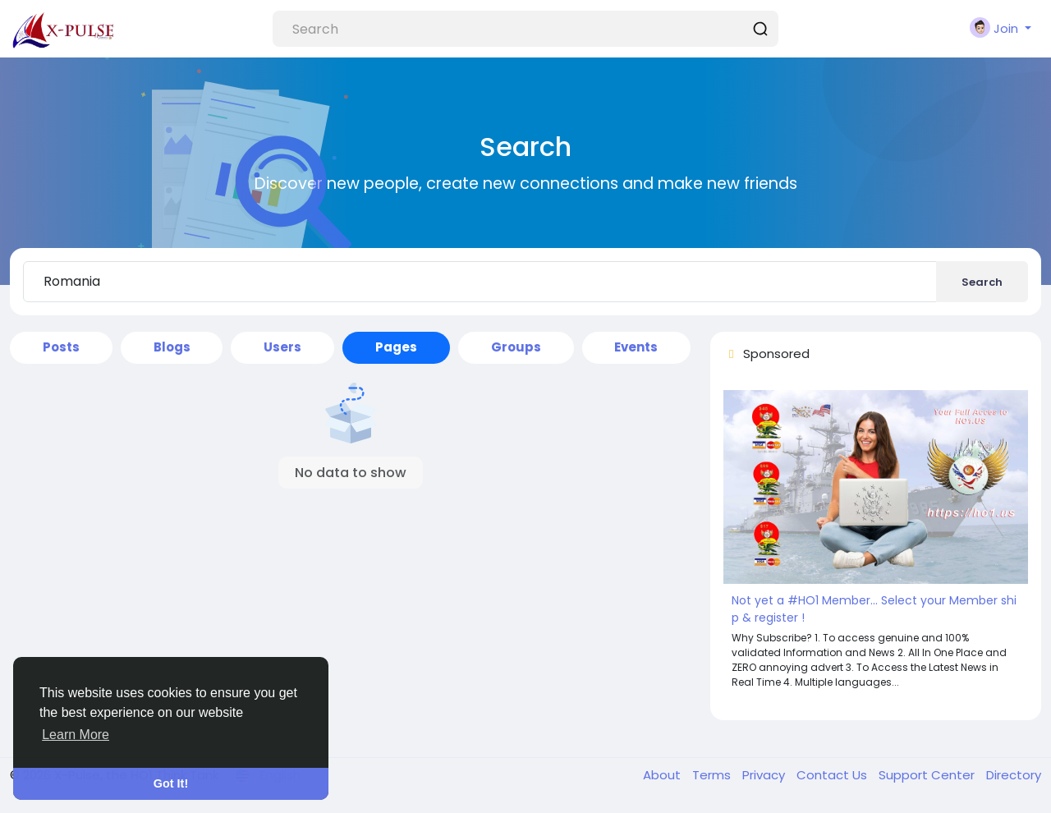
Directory (1013, 774)
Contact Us (833, 774)
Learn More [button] (75, 735)
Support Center (928, 774)
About (663, 774)
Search (982, 282)
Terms (713, 774)
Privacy (765, 774)
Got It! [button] (171, 783)
